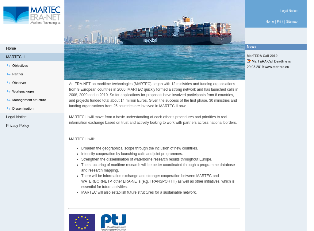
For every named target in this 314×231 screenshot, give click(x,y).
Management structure (29, 100)
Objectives (20, 65)
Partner (17, 74)
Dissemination (22, 108)
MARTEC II (15, 57)
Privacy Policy (17, 125)
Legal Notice (16, 117)
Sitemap (291, 21)
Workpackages (23, 91)
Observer (19, 83)
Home (11, 48)
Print (280, 21)
